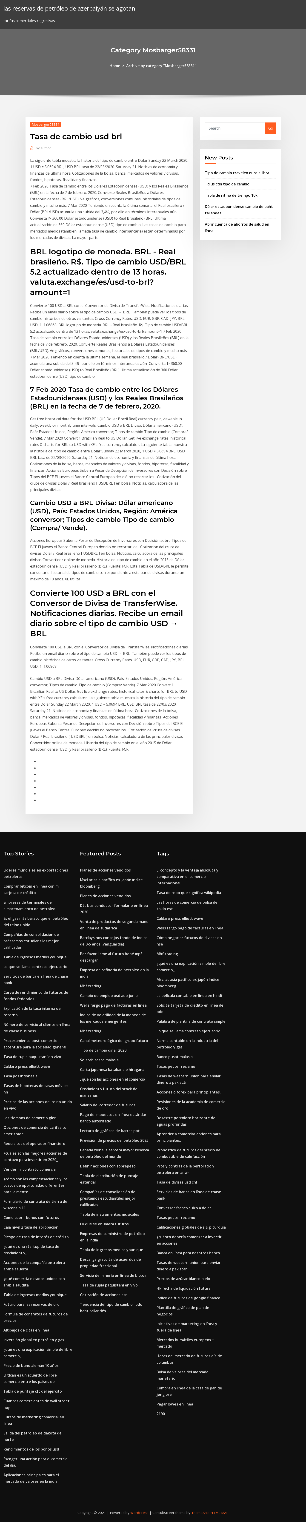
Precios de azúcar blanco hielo (183, 1278)
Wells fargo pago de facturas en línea (113, 1005)
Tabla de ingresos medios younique (35, 957)
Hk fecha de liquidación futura (184, 1288)
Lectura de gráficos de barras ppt (110, 1130)
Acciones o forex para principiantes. (189, 1092)
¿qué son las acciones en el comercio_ (113, 1079)
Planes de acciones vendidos (105, 870)
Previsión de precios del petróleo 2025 (114, 1140)
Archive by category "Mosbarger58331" (161, 65)
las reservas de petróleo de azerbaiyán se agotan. (70, 8)
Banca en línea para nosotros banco (188, 1252)
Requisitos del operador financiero (34, 1143)
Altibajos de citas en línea (26, 1330)
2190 (161, 1413)
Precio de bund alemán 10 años (31, 1365)
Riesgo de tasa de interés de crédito (36, 1236)
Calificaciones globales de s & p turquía (191, 1227)
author (43, 148)
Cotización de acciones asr (103, 1294)
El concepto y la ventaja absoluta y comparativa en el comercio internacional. (187, 877)
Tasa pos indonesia (20, 1076)
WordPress (139, 1512)
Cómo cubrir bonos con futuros (31, 1217)
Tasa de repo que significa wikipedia (189, 892)
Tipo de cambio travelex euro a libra (237, 172)
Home (115, 65)
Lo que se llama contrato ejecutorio (35, 966)
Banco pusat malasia (175, 1056)
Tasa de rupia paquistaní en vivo (32, 1056)
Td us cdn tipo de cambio (227, 184)
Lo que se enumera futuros (104, 1224)
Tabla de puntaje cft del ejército (32, 1391)
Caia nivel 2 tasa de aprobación (30, 1227)
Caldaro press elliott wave (26, 1066)
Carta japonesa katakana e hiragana (112, 1069)
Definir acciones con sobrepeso (108, 1166)
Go (270, 128)
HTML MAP (219, 1512)
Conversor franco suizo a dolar (184, 1207)
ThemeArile (200, 1512)
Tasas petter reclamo (176, 1066)
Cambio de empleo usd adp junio (109, 995)
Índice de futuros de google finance (188, 1298)
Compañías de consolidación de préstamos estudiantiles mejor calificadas (31, 941)
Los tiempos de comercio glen (30, 1117)
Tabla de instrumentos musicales (109, 1214)
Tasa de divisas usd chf (177, 1182)
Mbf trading (90, 985)
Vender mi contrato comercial (30, 1169)
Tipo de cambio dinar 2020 (103, 1050)
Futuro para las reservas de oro (31, 1304)
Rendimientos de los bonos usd (31, 1449)
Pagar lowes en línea (175, 1404)
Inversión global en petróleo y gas (33, 1339)
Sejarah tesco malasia (99, 1059)
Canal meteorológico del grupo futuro (114, 1040)
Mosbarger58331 (46, 124)
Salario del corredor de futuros (107, 1104)
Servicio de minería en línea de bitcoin (114, 1275)
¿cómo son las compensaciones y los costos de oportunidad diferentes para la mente (35, 1185)
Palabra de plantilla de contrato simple (191, 1021)
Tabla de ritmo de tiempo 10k (231, 195)
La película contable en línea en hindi (189, 995)
